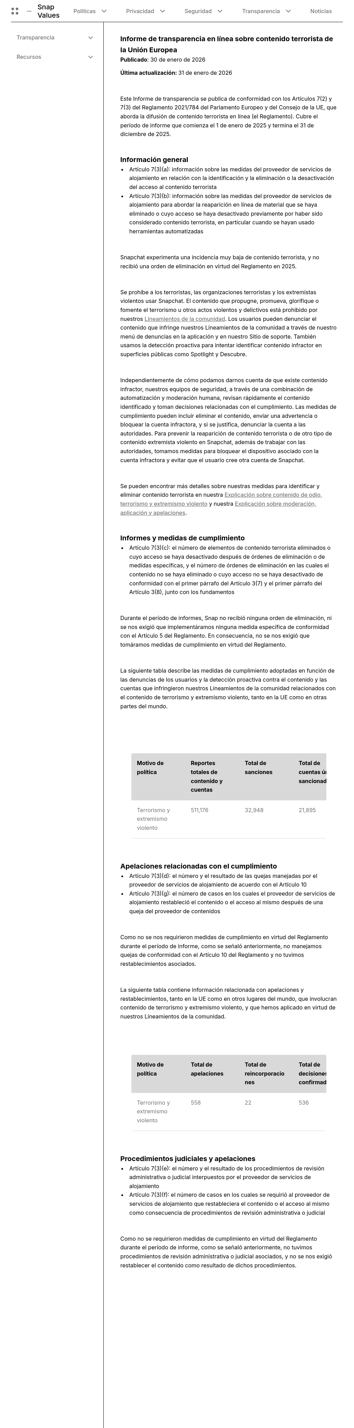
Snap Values (48, 11)
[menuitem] (54, 37)
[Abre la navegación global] (14, 11)
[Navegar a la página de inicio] (29, 11)
